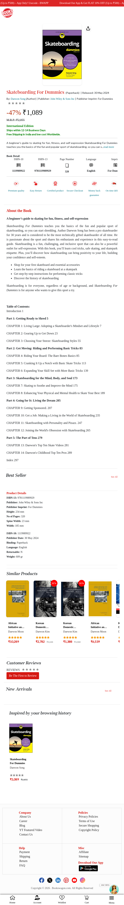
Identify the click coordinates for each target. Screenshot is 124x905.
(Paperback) (72, 92)
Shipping (24, 856)
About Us (25, 816)
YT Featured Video (30, 830)
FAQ (22, 865)
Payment (24, 852)
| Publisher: (56, 98)
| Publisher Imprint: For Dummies (94, 98)
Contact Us (26, 834)
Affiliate (84, 852)
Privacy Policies (88, 816)
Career (23, 821)
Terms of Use (87, 821)
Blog (22, 825)
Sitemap (83, 856)
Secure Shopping (89, 825)
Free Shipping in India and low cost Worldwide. (33, 134)
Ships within (26, 130)
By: (16, 98)
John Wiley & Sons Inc (62, 98)
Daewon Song (18, 98)
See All (114, 477)
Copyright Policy (89, 830)
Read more (109, 147)
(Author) (31, 98)
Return (23, 860)
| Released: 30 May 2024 (95, 92)
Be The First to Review (23, 675)
